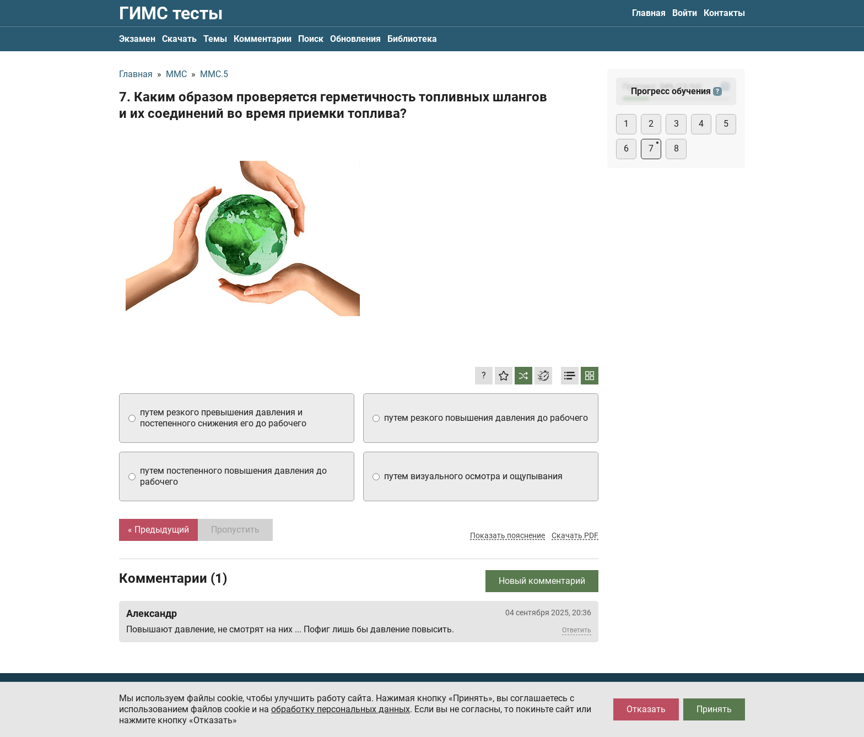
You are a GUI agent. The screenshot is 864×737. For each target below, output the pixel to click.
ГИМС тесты (171, 13)
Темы (215, 39)
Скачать (179, 39)
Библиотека (412, 39)
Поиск (310, 39)
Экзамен (137, 39)
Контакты (724, 13)
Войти (684, 13)
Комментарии (262, 39)
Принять (714, 709)
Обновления (355, 39)
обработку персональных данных (340, 709)
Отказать (646, 709)
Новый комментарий (542, 581)
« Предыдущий (158, 529)
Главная (649, 13)
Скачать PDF (575, 535)
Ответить (576, 630)
